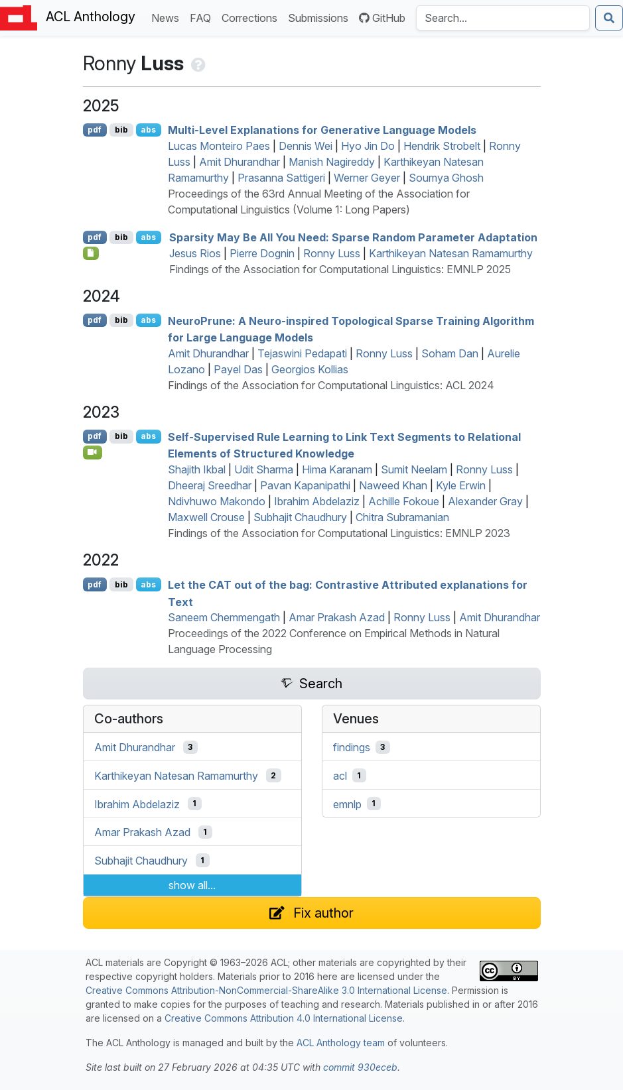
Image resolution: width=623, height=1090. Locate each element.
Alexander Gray (485, 501)
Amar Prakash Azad (337, 617)
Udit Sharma (263, 469)
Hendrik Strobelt (441, 145)
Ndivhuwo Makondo (216, 501)
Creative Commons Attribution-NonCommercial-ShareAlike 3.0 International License (266, 990)
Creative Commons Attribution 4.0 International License (284, 1018)
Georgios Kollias (309, 369)
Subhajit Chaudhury (300, 517)
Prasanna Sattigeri (281, 177)
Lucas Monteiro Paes (219, 145)
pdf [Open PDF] (95, 130)
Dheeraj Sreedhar (209, 485)
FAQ (203, 17)
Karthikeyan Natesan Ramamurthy (451, 253)
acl (340, 775)
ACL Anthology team (341, 1042)
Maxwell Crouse (206, 517)
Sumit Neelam (414, 469)
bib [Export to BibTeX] (121, 130)
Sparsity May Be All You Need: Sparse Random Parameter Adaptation (353, 237)
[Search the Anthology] (503, 17)
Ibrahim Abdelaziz (317, 501)
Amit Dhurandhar (239, 161)
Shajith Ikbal (197, 469)
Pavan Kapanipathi (305, 485)
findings (351, 747)
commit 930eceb (360, 1067)
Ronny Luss (331, 253)
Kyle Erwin (461, 485)
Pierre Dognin (262, 253)
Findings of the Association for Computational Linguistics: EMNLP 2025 (340, 269)
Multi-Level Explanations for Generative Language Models (322, 130)
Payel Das (238, 369)
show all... (192, 885)
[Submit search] (609, 17)
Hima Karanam (337, 469)
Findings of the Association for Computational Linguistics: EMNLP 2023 (339, 533)
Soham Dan (449, 353)
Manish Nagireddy (332, 161)
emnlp (347, 803)
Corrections (252, 17)
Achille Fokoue (403, 501)
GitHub (382, 18)
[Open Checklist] (91, 253)
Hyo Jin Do (368, 145)
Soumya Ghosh (446, 177)
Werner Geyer (367, 177)
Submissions (321, 17)
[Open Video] (93, 452)
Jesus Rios (195, 253)
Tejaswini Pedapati (302, 353)
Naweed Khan (393, 485)
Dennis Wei (305, 145)
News (167, 17)
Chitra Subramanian (402, 517)
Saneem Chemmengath (224, 617)
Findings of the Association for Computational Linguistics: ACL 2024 (331, 385)
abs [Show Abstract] (148, 130)
